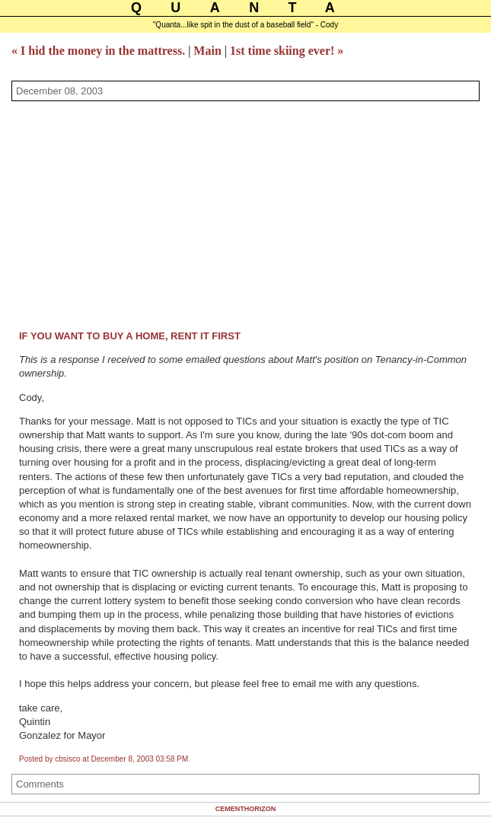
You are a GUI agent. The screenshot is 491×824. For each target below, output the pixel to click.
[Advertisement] (251, 215)
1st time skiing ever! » (286, 50)
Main (207, 50)
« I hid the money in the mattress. (98, 50)
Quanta (247, 7)
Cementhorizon (245, 809)
